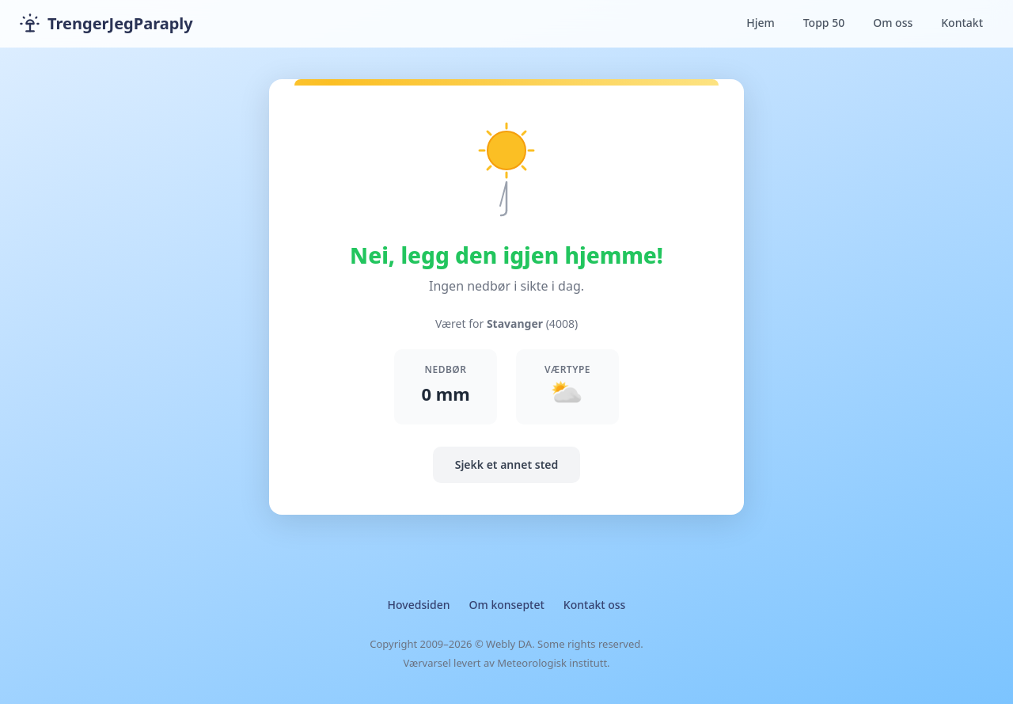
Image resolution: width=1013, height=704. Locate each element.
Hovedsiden (419, 604)
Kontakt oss (594, 604)
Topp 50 (823, 22)
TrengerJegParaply (106, 24)
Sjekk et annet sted (507, 464)
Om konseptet (506, 604)
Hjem (760, 22)
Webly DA (509, 644)
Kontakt (962, 22)
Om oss (892, 22)
